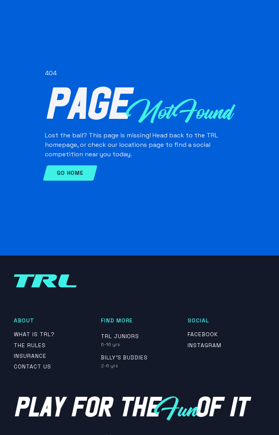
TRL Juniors (120, 336)
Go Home (70, 172)
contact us (32, 367)
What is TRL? (34, 334)
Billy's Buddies (124, 357)
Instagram (204, 345)
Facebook (203, 334)
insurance (30, 356)
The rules (30, 345)
